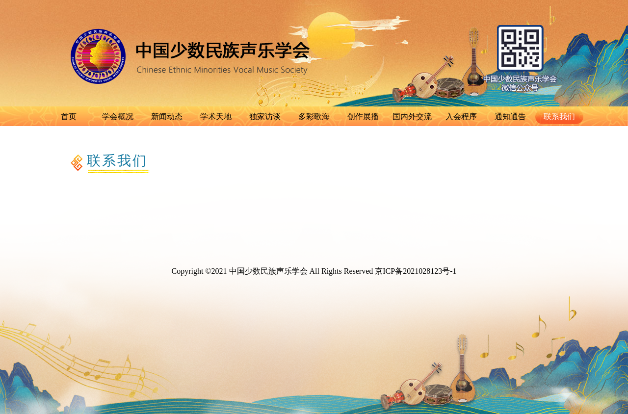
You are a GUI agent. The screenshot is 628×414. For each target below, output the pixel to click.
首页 (69, 116)
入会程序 (461, 116)
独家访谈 (265, 116)
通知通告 (510, 116)
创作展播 (363, 116)
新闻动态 (167, 116)
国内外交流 (412, 116)
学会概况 (117, 116)
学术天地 (216, 116)
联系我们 (559, 116)
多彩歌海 (314, 116)
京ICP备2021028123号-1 (415, 271)
